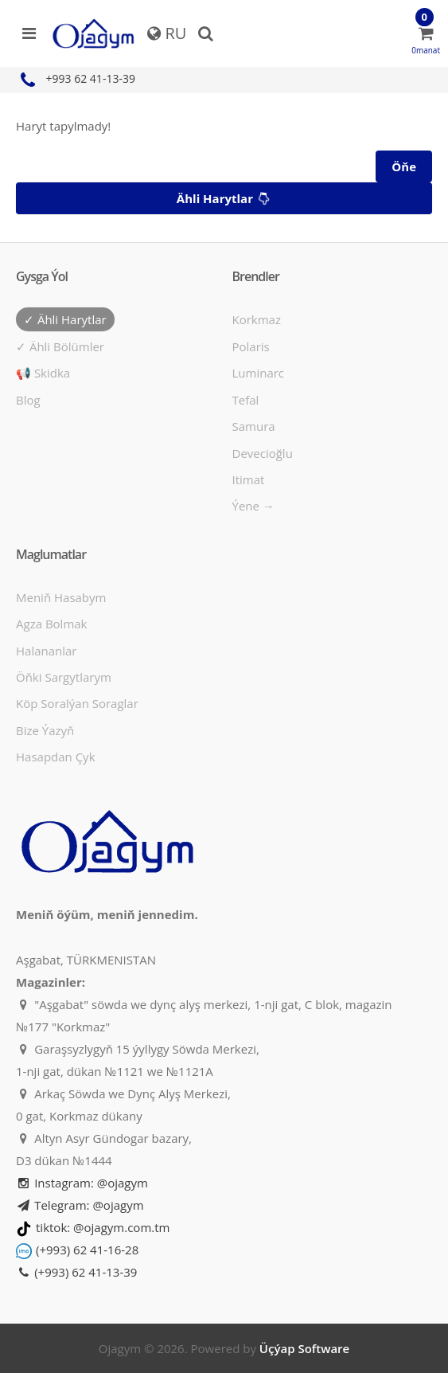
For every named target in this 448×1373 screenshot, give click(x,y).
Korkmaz (256, 319)
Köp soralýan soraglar (77, 703)
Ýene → (253, 506)
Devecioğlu (262, 453)
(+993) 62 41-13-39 (76, 1272)
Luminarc (258, 373)
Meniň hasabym (61, 597)
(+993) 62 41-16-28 (87, 1250)
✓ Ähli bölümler (60, 346)
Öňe (404, 166)
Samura (253, 426)
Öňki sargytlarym (63, 677)
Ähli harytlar (225, 199)
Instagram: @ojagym (82, 1183)
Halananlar (46, 651)
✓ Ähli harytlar (65, 319)
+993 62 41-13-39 (75, 78)
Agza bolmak (52, 624)
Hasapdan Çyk (55, 757)
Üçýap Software (304, 1348)
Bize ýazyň (45, 730)
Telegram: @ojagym (80, 1205)
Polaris (251, 346)
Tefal (245, 400)
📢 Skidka (43, 373)
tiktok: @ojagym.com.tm (102, 1227)
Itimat (248, 479)
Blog (28, 400)
